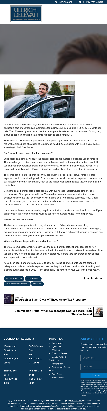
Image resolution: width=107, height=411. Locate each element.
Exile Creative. (76, 401)
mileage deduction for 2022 (17, 284)
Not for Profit (57, 364)
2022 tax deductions (14, 279)
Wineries (56, 350)
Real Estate (57, 374)
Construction (57, 343)
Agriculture (56, 347)
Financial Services (60, 354)
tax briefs (37, 284)
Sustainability (58, 378)
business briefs (33, 279)
